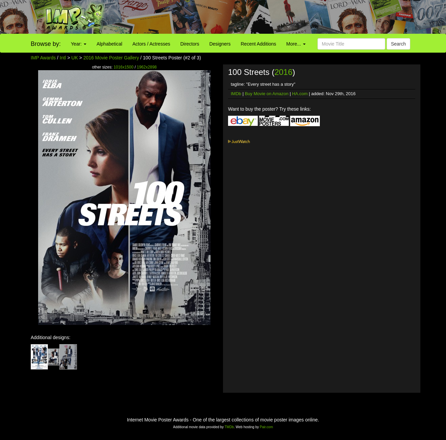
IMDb (236, 93)
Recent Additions (258, 44)
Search (398, 44)
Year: (78, 44)
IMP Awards (43, 57)
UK (75, 57)
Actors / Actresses (151, 44)
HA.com (300, 93)
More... (296, 44)
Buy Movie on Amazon (266, 93)
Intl (63, 57)
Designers (219, 44)
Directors (189, 44)
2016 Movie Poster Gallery (111, 57)
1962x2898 (147, 67)
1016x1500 (124, 67)
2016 (283, 72)
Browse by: (46, 43)
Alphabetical (109, 44)
